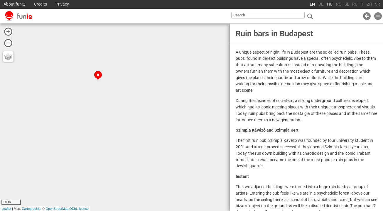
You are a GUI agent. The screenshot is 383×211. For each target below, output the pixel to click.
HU (330, 4)
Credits (40, 4)
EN (312, 4)
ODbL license (79, 208)
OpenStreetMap (56, 208)
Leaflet (6, 208)
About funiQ (15, 4)
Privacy (62, 4)
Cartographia (31, 208)
